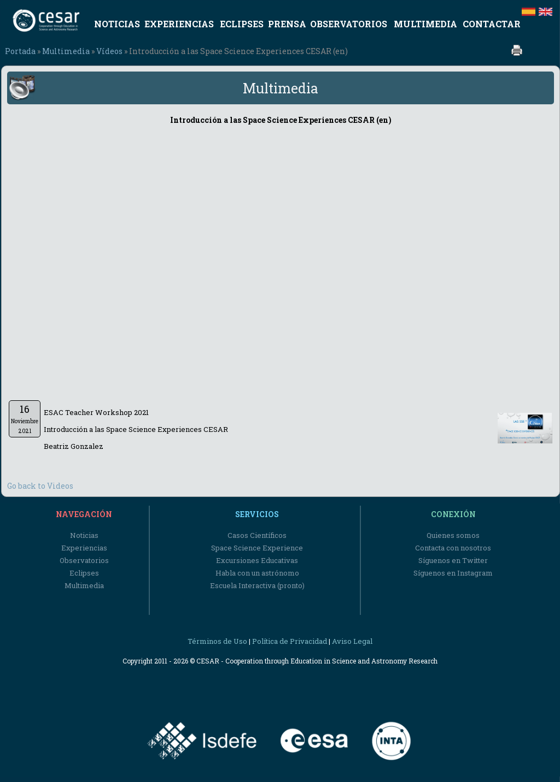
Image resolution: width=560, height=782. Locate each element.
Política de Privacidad (289, 641)
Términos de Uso (217, 641)
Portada (20, 51)
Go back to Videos (40, 486)
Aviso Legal (352, 641)
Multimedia (66, 51)
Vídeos (109, 51)
